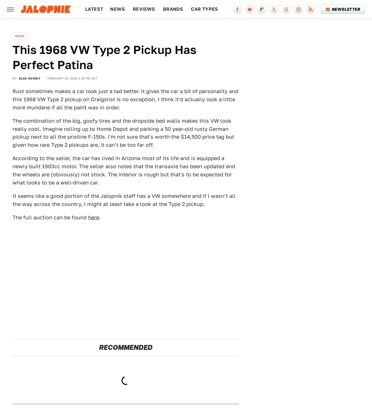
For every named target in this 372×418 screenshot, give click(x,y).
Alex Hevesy (29, 78)
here (93, 217)
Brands (173, 9)
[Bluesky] (249, 9)
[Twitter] (274, 9)
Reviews (144, 9)
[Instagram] (298, 9)
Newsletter (343, 9)
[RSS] (310, 9)
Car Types (204, 9)
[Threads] (286, 9)
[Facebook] (237, 9)
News (117, 9)
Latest (94, 9)
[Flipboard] (261, 9)
